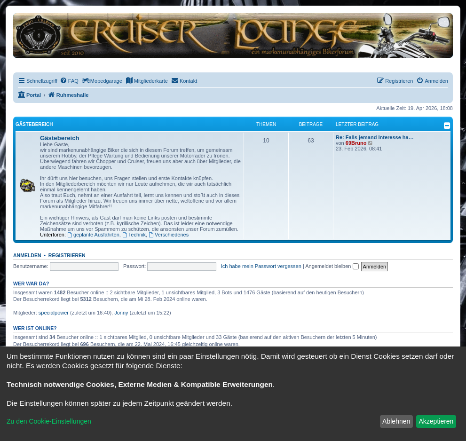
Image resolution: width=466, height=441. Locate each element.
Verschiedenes (169, 234)
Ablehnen (396, 421)
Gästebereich (34, 124)
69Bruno (356, 143)
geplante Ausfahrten (93, 234)
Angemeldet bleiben (331, 266)
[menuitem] (69, 81)
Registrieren (67, 255)
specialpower (54, 312)
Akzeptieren (436, 421)
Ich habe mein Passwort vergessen (261, 266)
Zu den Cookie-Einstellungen (49, 421)
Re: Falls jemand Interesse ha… (375, 137)
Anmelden (27, 255)
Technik (134, 234)
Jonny (121, 312)
